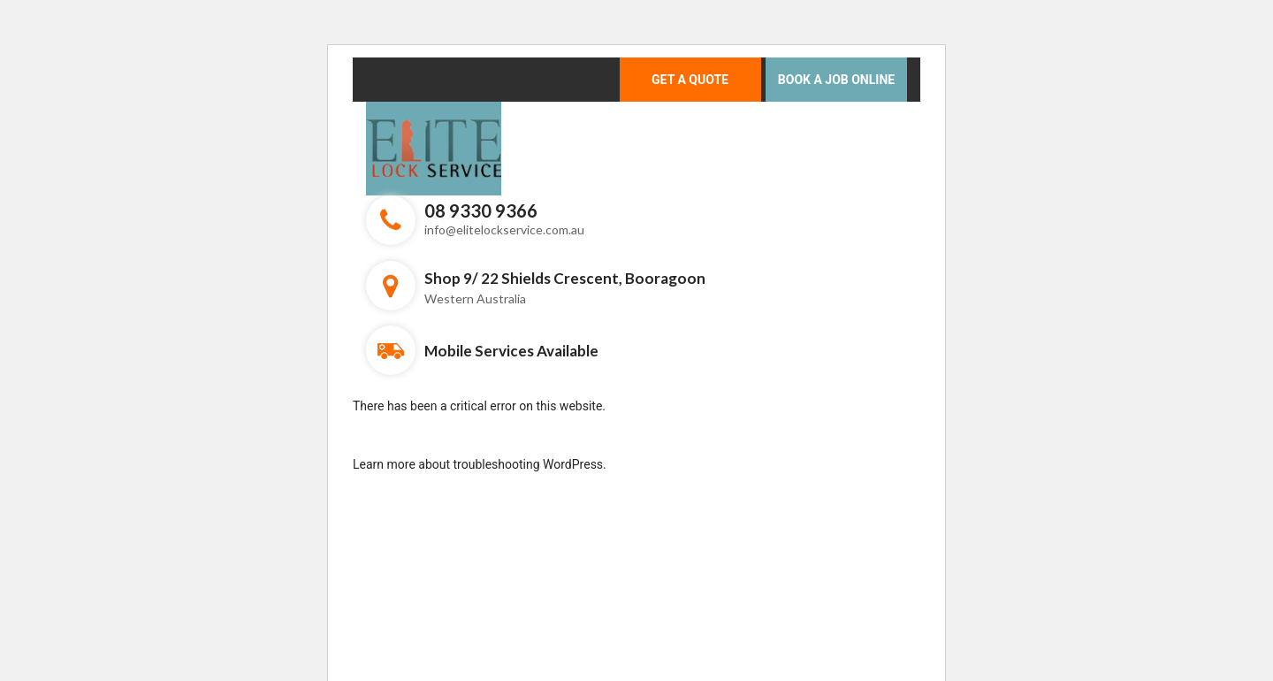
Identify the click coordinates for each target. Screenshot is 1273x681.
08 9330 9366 (480, 210)
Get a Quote (690, 80)
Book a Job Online (836, 80)
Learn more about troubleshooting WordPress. (479, 464)
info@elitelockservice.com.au (504, 229)
